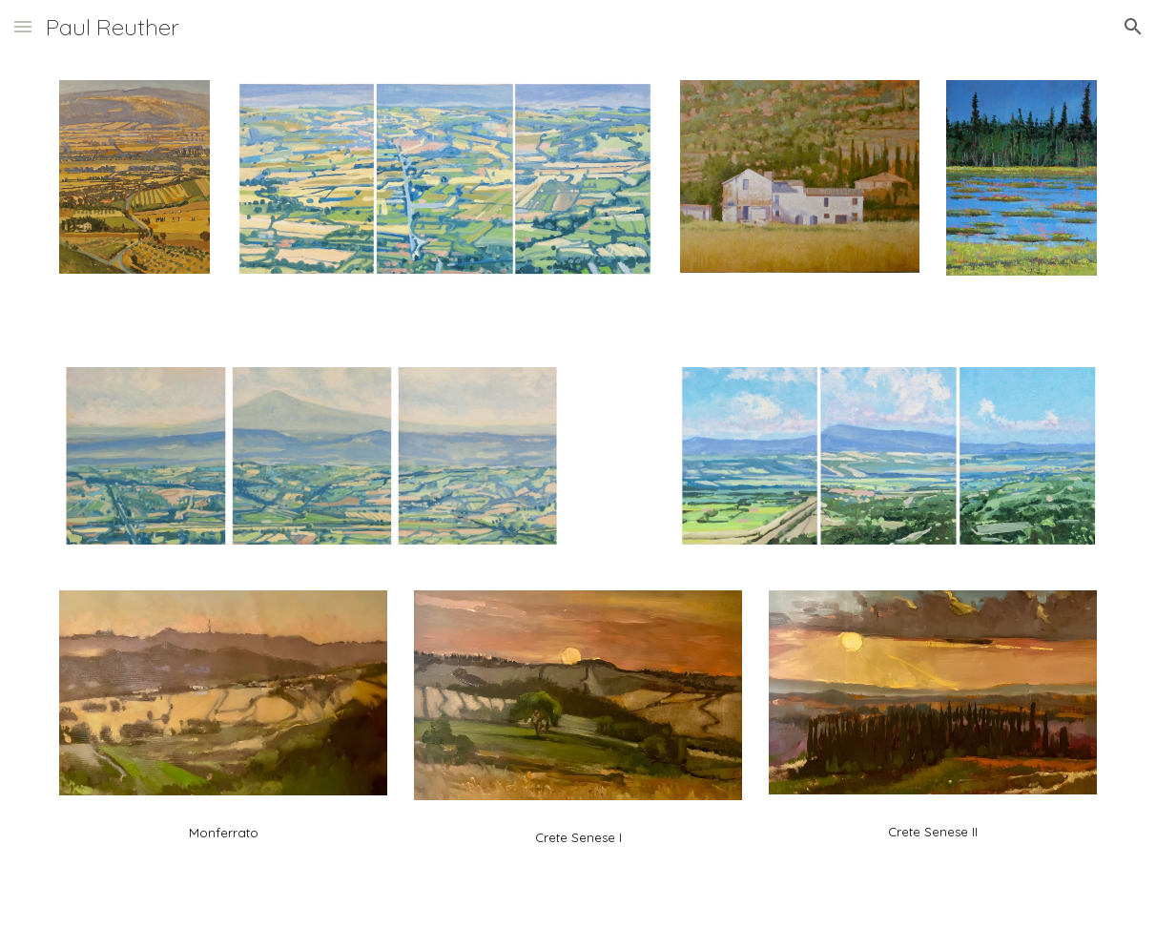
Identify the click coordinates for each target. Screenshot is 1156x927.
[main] (223, 828)
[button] (23, 26)
